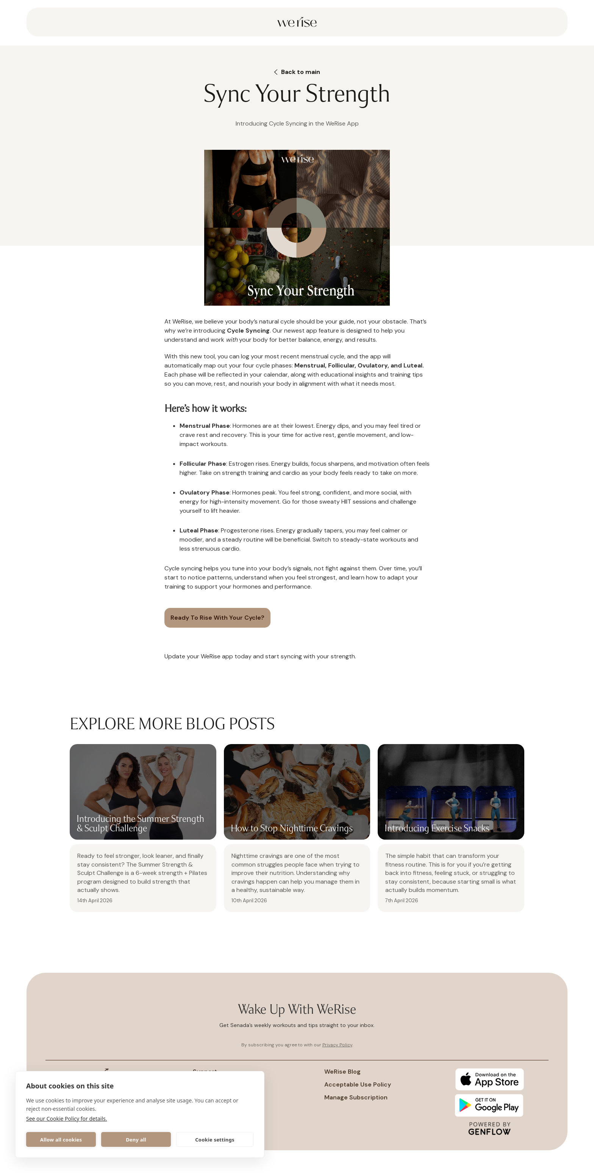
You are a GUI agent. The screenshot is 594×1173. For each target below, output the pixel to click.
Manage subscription (356, 1097)
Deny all (136, 1139)
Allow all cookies (61, 1139)
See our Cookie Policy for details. (66, 1118)
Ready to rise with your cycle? (217, 618)
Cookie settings (214, 1139)
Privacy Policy (337, 1045)
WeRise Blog (342, 1072)
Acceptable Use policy (357, 1084)
